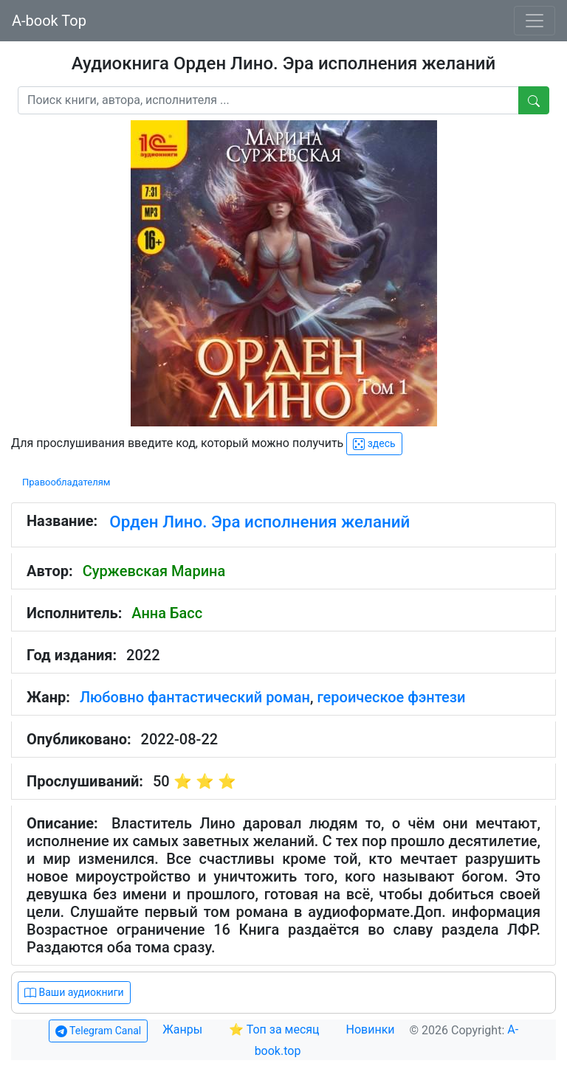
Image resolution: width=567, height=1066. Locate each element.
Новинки (370, 1029)
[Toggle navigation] (534, 20)
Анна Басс (166, 613)
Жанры (183, 1029)
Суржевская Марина (154, 571)
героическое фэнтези (391, 697)
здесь (374, 443)
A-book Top (49, 21)
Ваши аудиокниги (74, 992)
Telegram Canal (98, 1031)
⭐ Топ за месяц (274, 1029)
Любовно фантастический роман (195, 697)
